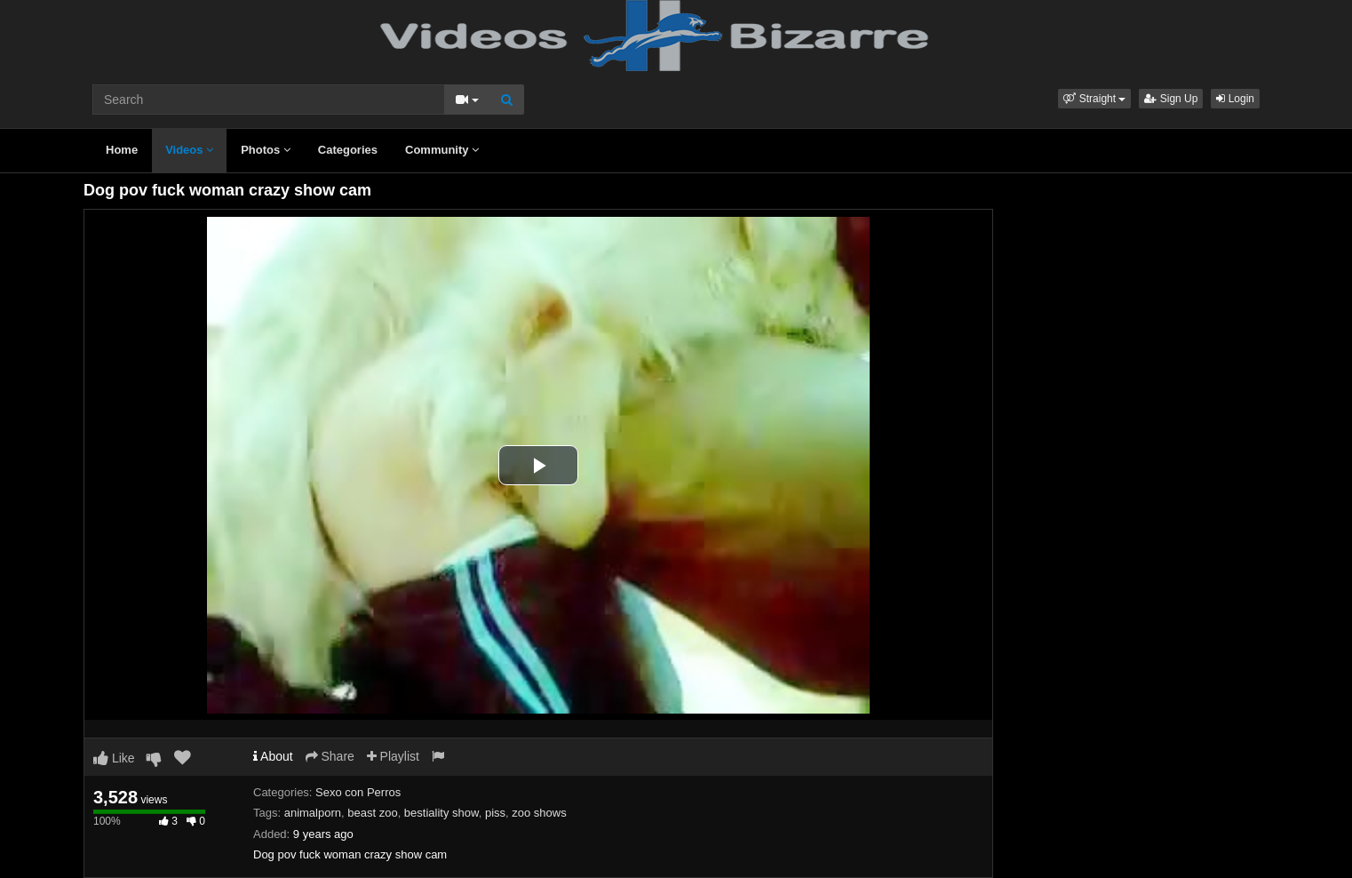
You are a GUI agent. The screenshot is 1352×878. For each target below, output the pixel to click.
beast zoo (372, 812)
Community (442, 149)
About (273, 756)
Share (330, 756)
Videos (189, 149)
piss (495, 812)
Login (1235, 98)
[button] (1094, 98)
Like (114, 758)
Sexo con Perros (358, 792)
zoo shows (539, 812)
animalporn (312, 812)
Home (122, 149)
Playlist (393, 756)
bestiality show (441, 812)
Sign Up (1170, 98)
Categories (348, 149)
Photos (265, 149)
